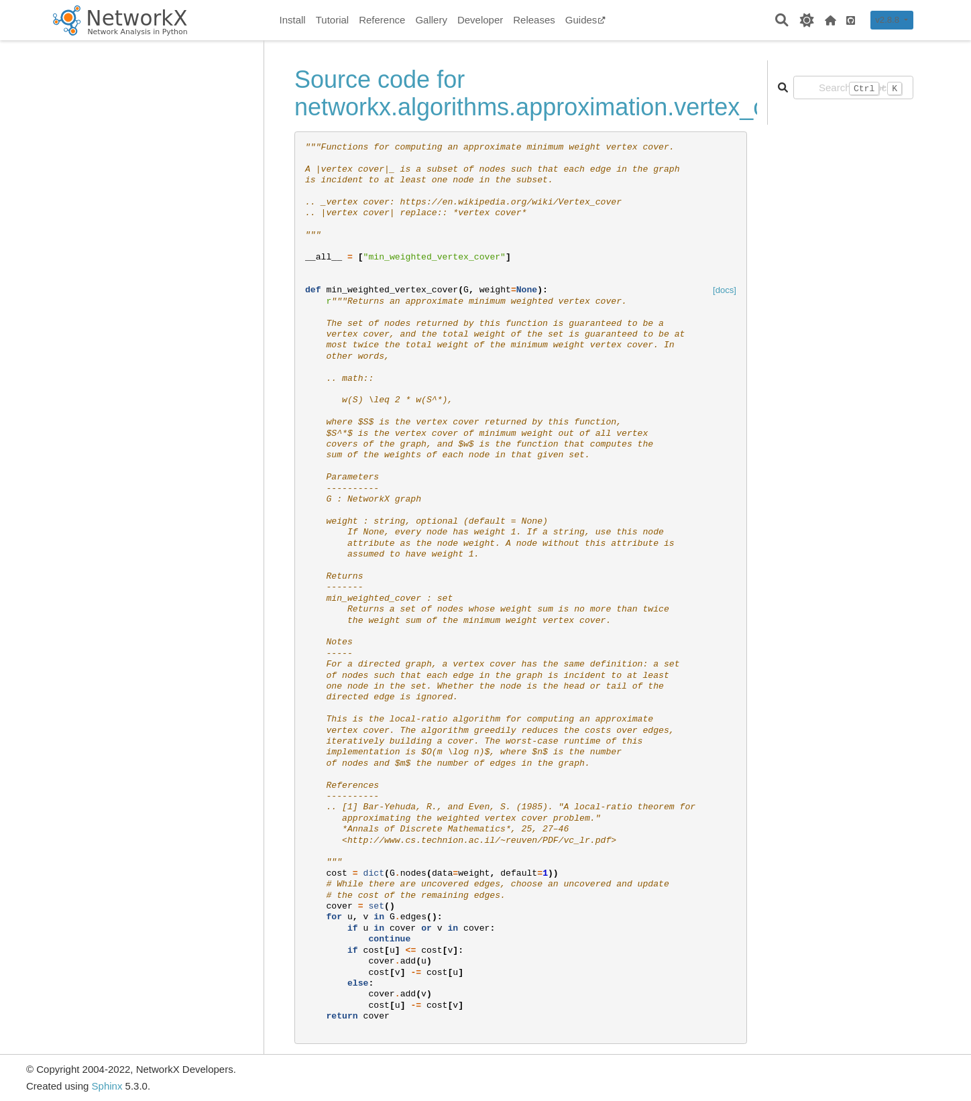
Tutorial (332, 19)
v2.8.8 (888, 20)
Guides (585, 19)
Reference (382, 19)
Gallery (431, 19)
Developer (480, 19)
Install (293, 19)
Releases (534, 19)
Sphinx (107, 1086)
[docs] (724, 290)
